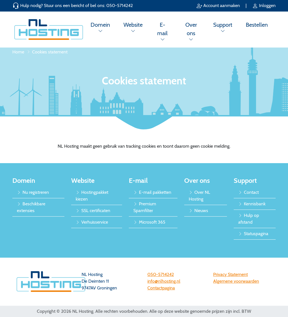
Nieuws (198, 210)
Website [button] (133, 24)
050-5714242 (119, 5)
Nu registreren (33, 192)
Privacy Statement (230, 274)
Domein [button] (100, 24)
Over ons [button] (191, 29)
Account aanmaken (219, 5)
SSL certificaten (93, 210)
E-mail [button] (162, 29)
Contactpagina (161, 288)
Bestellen (257, 24)
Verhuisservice (92, 222)
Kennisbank (252, 203)
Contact (248, 192)
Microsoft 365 (149, 222)
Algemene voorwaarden (236, 281)
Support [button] (222, 24)
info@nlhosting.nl (163, 281)
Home (18, 52)
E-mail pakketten (152, 192)
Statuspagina (253, 233)
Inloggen (264, 5)
